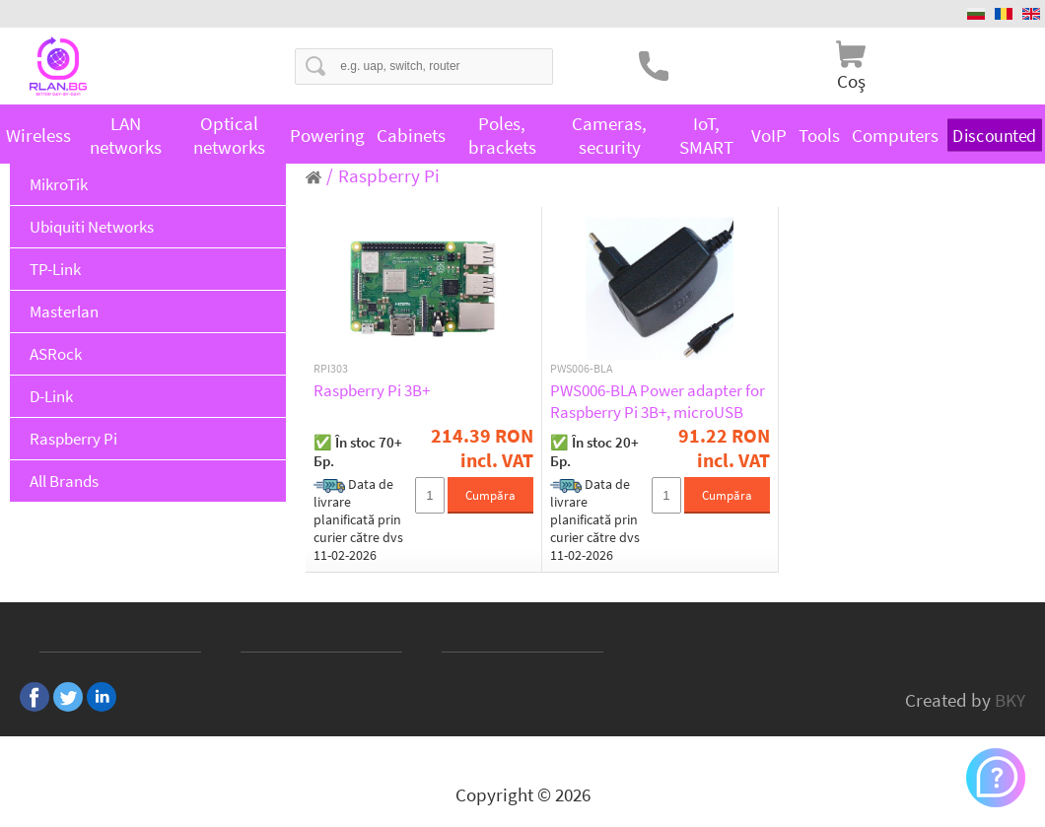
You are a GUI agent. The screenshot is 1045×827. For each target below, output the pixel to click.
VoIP (769, 135)
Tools (819, 135)
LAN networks (126, 135)
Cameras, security (609, 135)
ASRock (56, 354)
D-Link (51, 396)
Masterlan (64, 311)
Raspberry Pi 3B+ (372, 390)
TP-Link (55, 269)
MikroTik (59, 184)
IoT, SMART (706, 135)
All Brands (64, 481)
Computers (895, 135)
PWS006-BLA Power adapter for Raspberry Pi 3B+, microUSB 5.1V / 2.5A (657, 401)
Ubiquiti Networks (92, 227)
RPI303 (331, 369)
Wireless (38, 135)
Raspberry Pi (73, 438)
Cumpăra (490, 495)
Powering (327, 135)
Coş (851, 81)
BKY (1010, 700)
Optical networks (229, 135)
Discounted (994, 134)
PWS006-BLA (581, 369)
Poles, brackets (502, 135)
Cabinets (411, 135)
